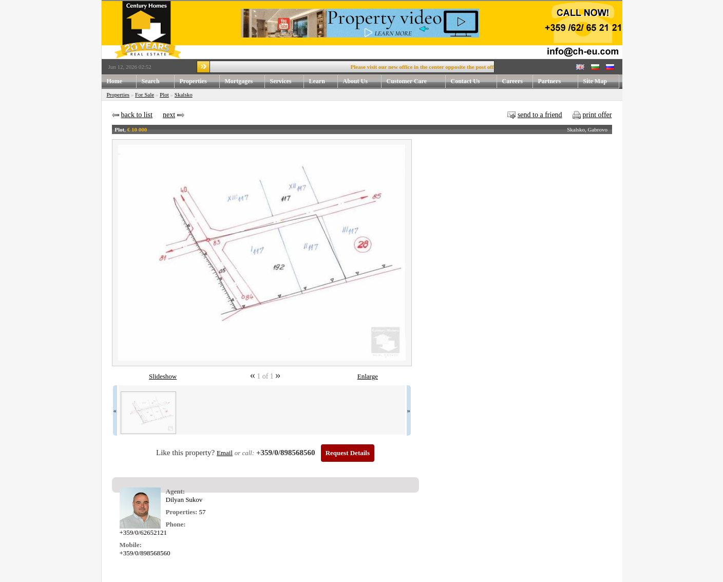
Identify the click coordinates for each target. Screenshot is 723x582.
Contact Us (465, 81)
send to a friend (540, 115)
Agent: (175, 491)
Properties (193, 81)
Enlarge (367, 376)
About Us (355, 81)
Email (225, 453)
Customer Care (407, 81)
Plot (164, 94)
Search (151, 81)
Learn (317, 81)
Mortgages (239, 81)
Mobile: (131, 545)
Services (281, 81)
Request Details (348, 453)
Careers (512, 81)
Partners (549, 81)
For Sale (144, 94)
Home (115, 81)
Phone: (176, 524)
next (169, 115)
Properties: (182, 512)
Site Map (595, 81)
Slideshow (163, 376)
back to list (137, 115)
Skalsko (184, 94)
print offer (597, 115)
